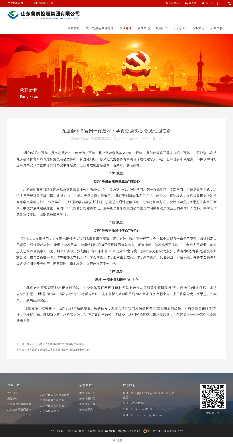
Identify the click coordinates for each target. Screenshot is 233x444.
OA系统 (192, 3)
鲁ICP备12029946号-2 (130, 431)
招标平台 (210, 3)
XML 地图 (116, 440)
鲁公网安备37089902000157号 (163, 431)
